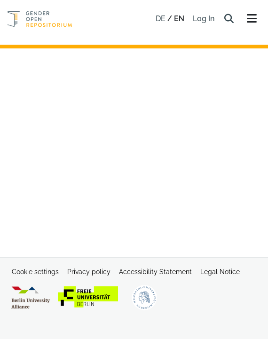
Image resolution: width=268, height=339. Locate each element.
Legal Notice (220, 272)
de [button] (161, 18)
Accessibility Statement (155, 272)
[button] (229, 18)
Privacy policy (88, 272)
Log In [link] (204, 18)
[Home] (39, 19)
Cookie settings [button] (35, 272)
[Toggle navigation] (251, 19)
